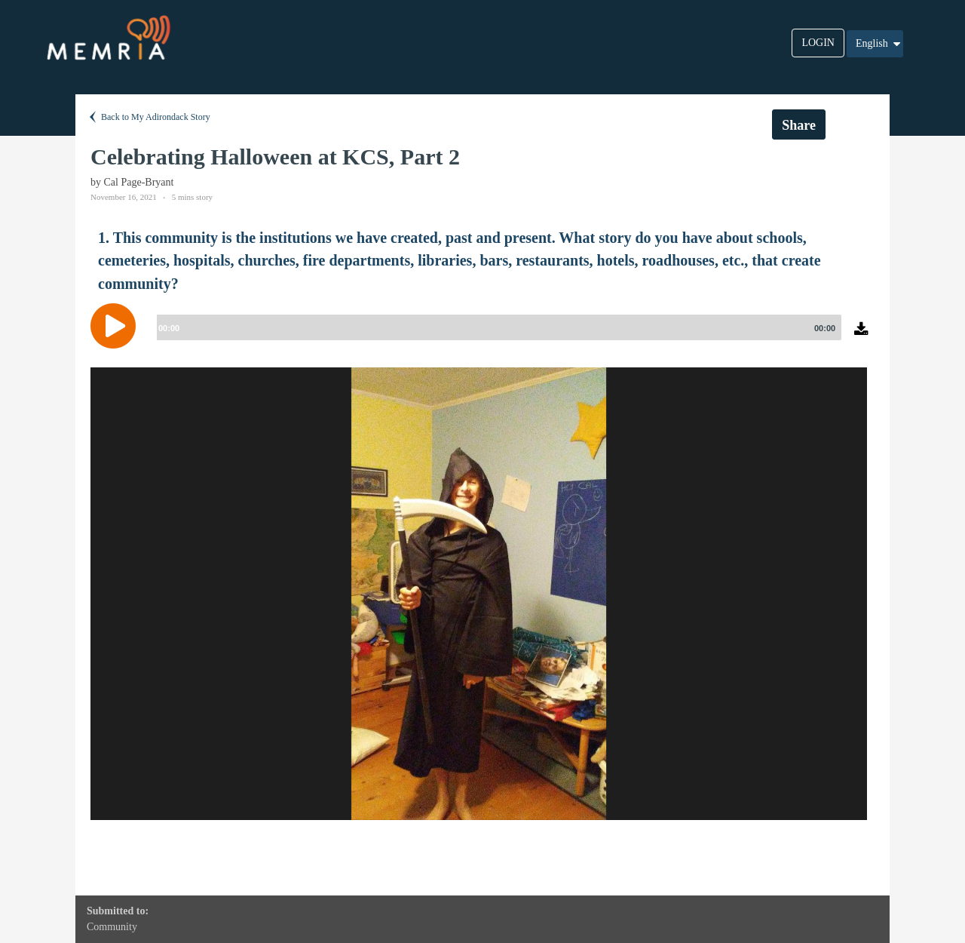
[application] (482, 337)
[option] (478, 593)
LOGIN (818, 42)
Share (799, 125)
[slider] (496, 327)
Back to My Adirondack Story (148, 117)
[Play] (116, 325)
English (879, 44)
